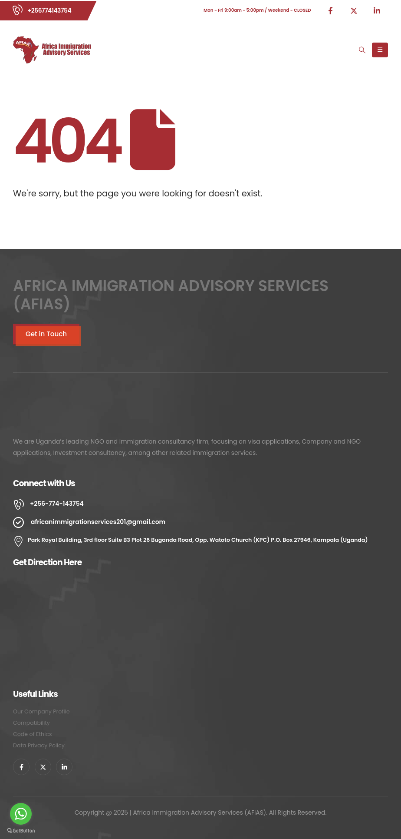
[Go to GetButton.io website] (21, 830)
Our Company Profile (41, 711)
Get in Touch (46, 333)
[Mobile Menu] (380, 50)
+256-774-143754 (57, 503)
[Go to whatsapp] (21, 814)
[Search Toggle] (362, 50)
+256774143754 (49, 10)
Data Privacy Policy (39, 745)
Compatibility (31, 722)
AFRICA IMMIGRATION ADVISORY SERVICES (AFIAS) (171, 295)
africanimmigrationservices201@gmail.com (98, 521)
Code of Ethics (32, 734)
